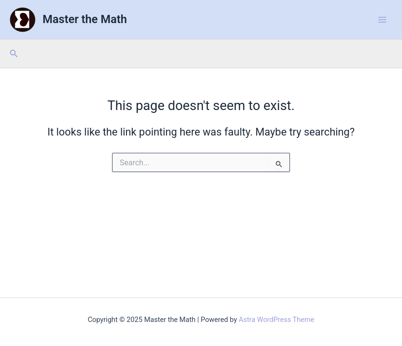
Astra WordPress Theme (276, 319)
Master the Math (85, 19)
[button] (14, 54)
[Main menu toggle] (382, 20)
